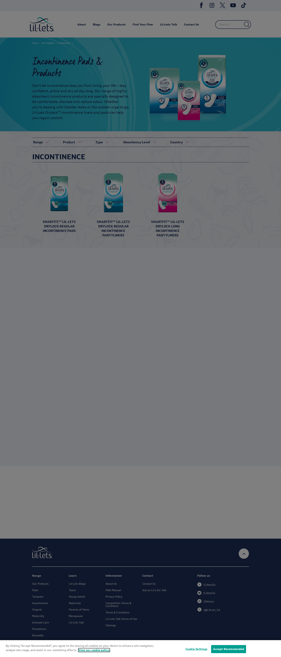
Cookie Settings (196, 649)
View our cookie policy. (94, 650)
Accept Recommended (228, 649)
